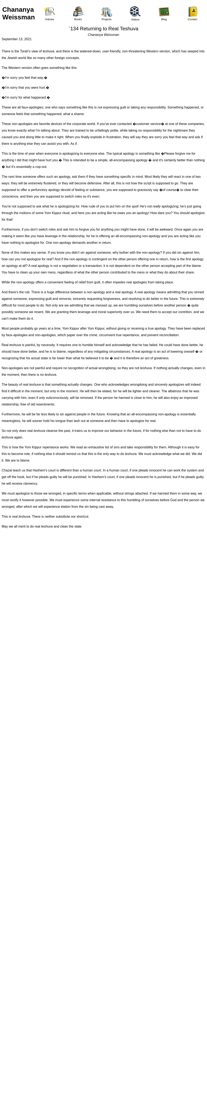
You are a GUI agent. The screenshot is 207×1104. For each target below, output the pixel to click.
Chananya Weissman (18, 13)
